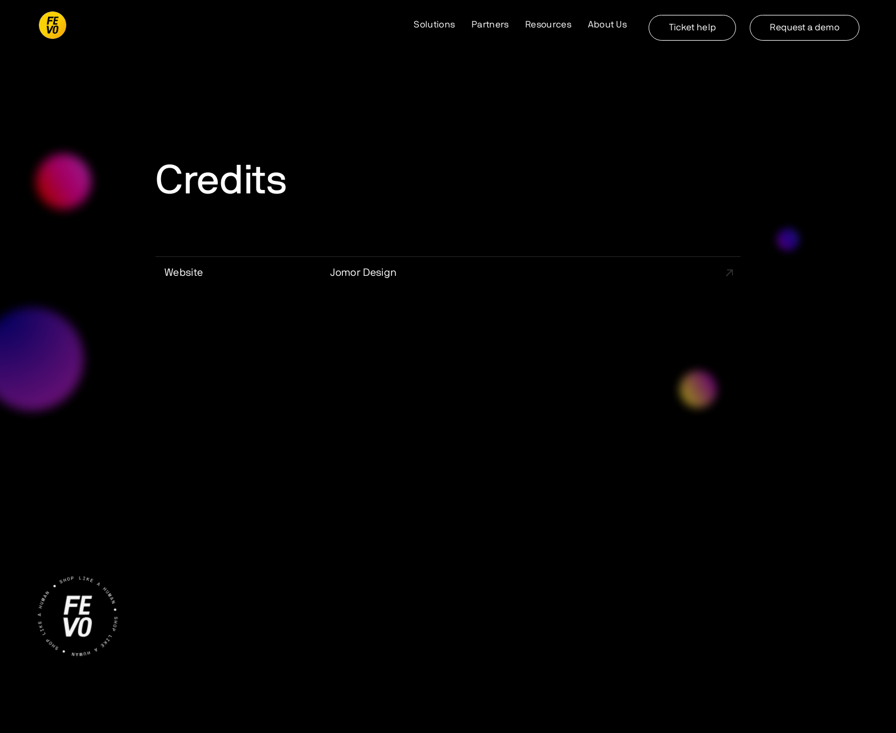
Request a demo (804, 27)
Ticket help (692, 27)
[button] (435, 25)
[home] (52, 25)
